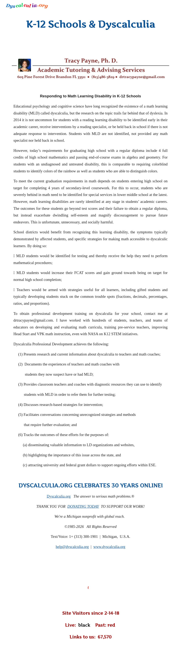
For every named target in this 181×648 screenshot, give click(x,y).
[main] (90, 24)
